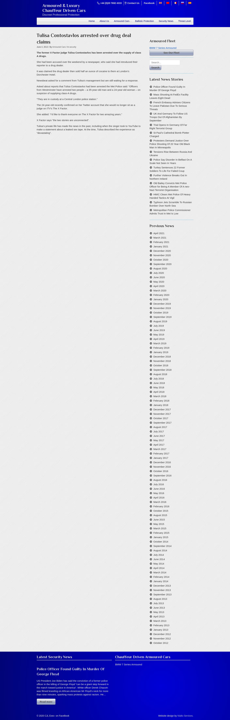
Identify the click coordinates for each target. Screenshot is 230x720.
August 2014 (160, 550)
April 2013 (159, 616)
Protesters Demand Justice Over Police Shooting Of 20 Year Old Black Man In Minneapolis (170, 144)
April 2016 (159, 497)
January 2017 (160, 458)
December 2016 (162, 462)
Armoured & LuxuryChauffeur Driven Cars (64, 8)
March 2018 (159, 396)
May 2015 (158, 524)
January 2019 (160, 352)
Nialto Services (185, 715)
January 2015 (160, 537)
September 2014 (162, 546)
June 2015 (159, 519)
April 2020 (159, 286)
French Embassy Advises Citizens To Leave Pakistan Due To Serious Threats (170, 106)
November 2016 (162, 466)
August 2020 (160, 268)
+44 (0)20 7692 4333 (111, 3)
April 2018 (159, 391)
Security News (166, 21)
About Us (104, 21)
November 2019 (162, 308)
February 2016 (161, 506)
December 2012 (162, 634)
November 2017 (162, 413)
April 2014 (159, 568)
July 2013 (158, 603)
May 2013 (158, 612)
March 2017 (159, 449)
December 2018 (162, 356)
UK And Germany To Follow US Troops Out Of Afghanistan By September (169, 117)
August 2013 (160, 598)
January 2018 (160, 405)
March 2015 (159, 528)
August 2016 (160, 480)
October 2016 (160, 471)
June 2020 (159, 277)
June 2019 (159, 330)
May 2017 (158, 440)
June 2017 (159, 435)
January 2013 (160, 629)
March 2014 (159, 572)
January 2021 (160, 246)
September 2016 (162, 475)
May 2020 (158, 281)
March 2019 (159, 343)
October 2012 (160, 643)
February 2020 (161, 295)
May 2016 (158, 493)
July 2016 (158, 484)
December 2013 (162, 585)
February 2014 (161, 576)
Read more (46, 701)
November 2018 (162, 361)
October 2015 (160, 510)
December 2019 (162, 303)
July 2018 (158, 378)
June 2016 (159, 488)
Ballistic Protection (144, 21)
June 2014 (159, 559)
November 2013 (162, 590)
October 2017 (160, 418)
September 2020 (162, 264)
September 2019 (162, 317)
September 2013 (162, 594)
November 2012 (162, 638)
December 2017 (162, 409)
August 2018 (160, 374)
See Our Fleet (171, 52)
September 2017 (162, 422)
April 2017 (159, 444)
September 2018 (162, 369)
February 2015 (161, 532)
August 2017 (160, 427)
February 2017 (161, 453)
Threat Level (184, 21)
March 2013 (159, 620)
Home (92, 21)
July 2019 (158, 325)
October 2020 (160, 259)
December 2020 (162, 250)
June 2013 (159, 607)
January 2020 (160, 299)
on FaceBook (62, 715)
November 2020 (162, 255)
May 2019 (158, 334)
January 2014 (160, 581)
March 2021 (159, 237)
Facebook (149, 3)
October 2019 (160, 312)
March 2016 (159, 502)
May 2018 (158, 387)
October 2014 (160, 541)
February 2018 (161, 400)
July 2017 (158, 431)
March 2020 (159, 290)
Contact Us (133, 3)
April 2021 (159, 233)
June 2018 (159, 383)
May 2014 (158, 563)
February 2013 (161, 625)
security (72, 47)
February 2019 (161, 347)
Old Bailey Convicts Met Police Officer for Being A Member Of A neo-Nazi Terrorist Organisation (170, 186)
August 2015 (160, 515)
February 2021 (161, 242)
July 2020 (158, 272)
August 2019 (160, 321)
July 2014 (158, 554)
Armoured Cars (121, 21)
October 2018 (160, 365)
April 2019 (159, 339)
